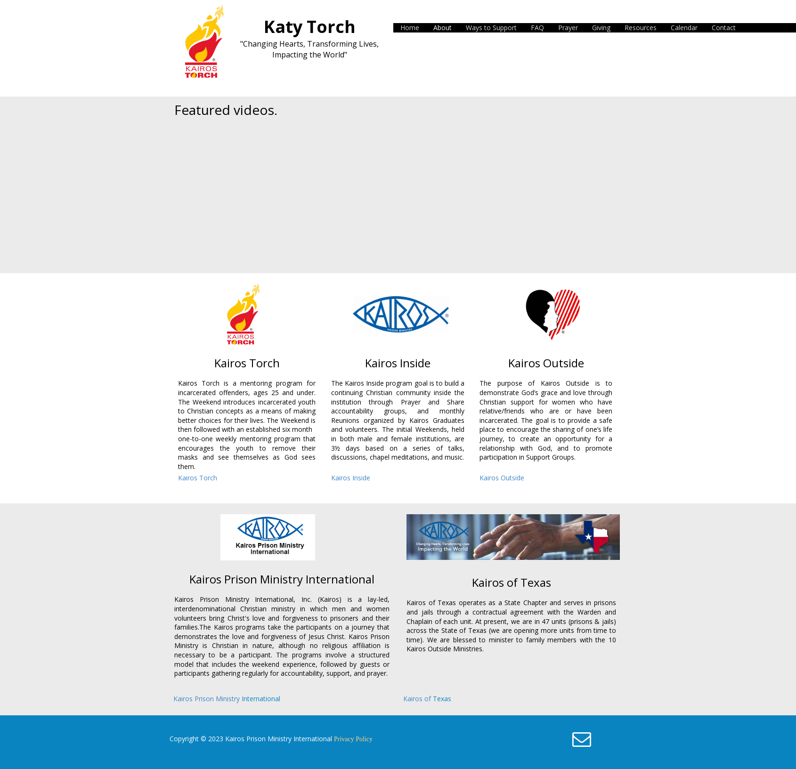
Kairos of (418, 698)
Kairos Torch (197, 477)
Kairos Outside (501, 477)
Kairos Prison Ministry (207, 698)
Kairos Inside (350, 477)
